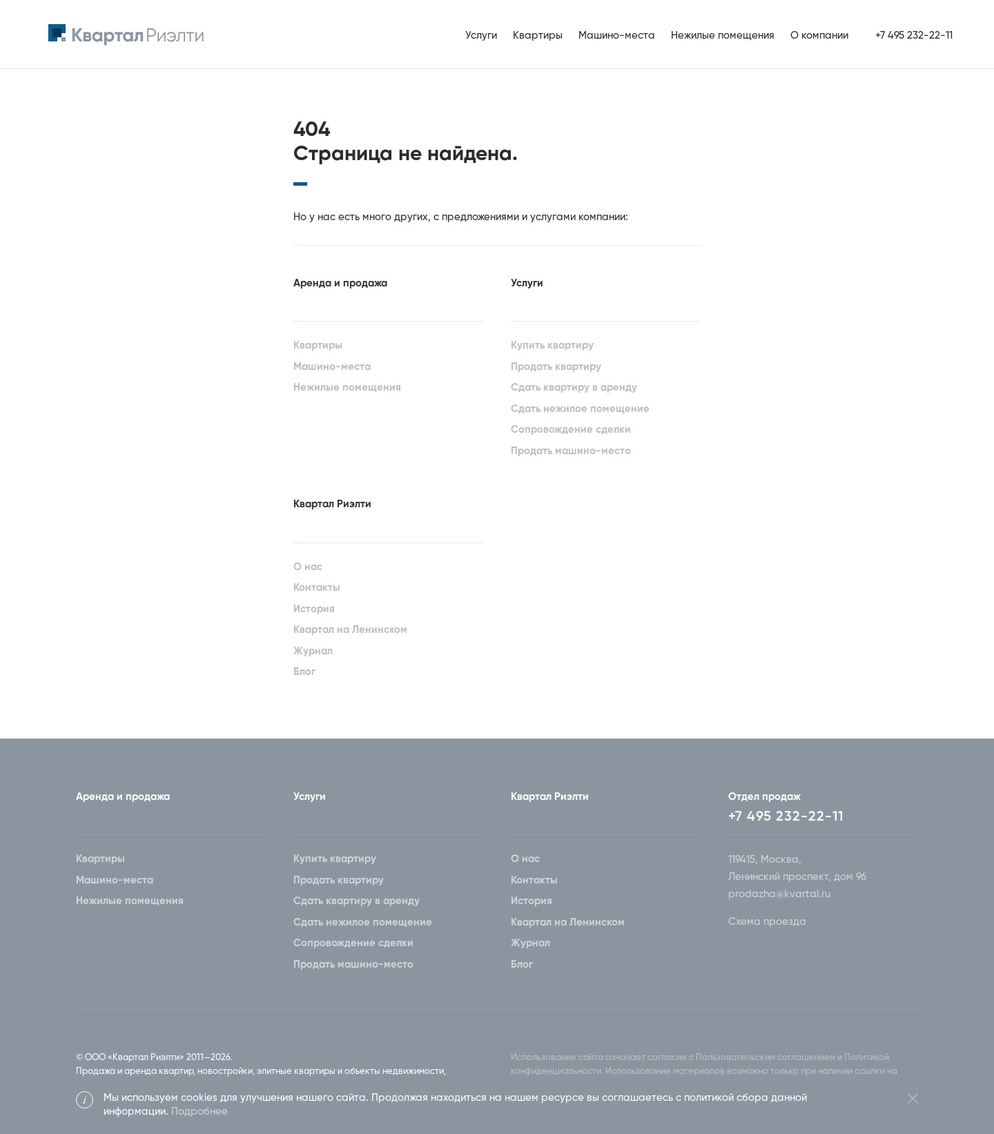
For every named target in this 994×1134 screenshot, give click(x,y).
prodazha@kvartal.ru (779, 894)
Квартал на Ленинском (350, 630)
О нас (307, 567)
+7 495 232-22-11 (786, 817)
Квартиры (538, 35)
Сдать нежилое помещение (580, 409)
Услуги (481, 35)
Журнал (313, 651)
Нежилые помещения (722, 35)
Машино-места (616, 35)
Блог (304, 672)
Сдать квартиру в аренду (574, 387)
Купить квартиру (552, 345)
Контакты (316, 588)
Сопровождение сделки (571, 429)
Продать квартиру (556, 367)
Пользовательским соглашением (765, 1057)
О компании (819, 35)
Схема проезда (767, 922)
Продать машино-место (571, 451)
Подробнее (199, 1111)
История (314, 609)
